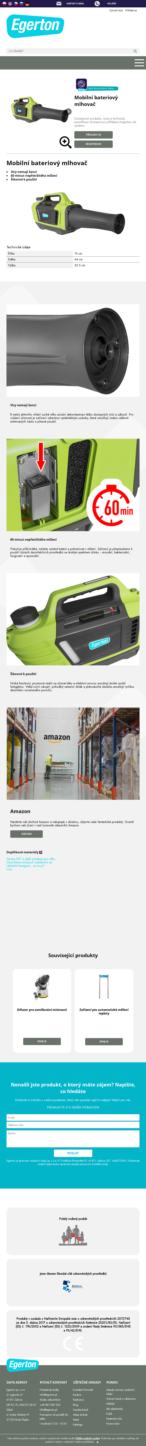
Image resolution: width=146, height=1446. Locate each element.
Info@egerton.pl (48, 1409)
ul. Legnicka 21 (14, 1395)
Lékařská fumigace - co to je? (25, 866)
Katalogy (78, 1424)
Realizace (78, 1400)
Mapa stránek (80, 1414)
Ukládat (110, 1404)
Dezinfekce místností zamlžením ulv (29, 862)
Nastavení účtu (114, 1418)
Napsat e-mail (75, 3)
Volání (111, 3)
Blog (75, 1405)
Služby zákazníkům (50, 1400)
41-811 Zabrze (14, 1400)
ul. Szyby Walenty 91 (17, 1414)
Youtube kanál (80, 1409)
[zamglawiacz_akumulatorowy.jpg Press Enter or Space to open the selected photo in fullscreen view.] (39, 110)
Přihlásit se (93, 134)
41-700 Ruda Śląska (17, 1420)
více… (10, 869)
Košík (109, 1413)
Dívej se (42, 1041)
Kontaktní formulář (83, 1390)
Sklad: (9, 1409)
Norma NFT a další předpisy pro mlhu (30, 859)
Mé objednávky (114, 1409)
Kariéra (77, 1395)
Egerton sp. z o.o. (15, 1390)
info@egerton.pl (48, 1395)
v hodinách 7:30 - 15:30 (53, 1423)
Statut (76, 1420)
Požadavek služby (49, 1390)
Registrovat (94, 144)
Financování (112, 1423)
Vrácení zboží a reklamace (121, 1399)
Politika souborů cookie (87, 1438)
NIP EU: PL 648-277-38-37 (21, 1405)
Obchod (26, 833)
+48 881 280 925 (50, 1405)
